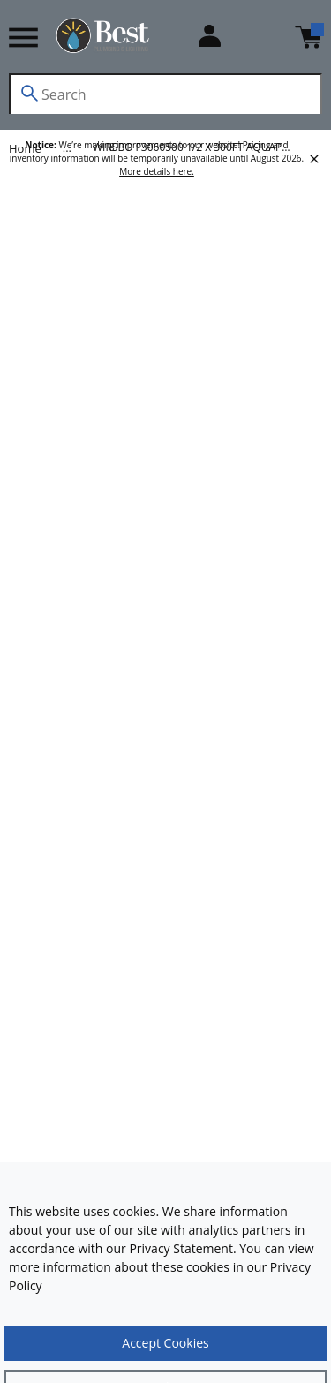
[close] (314, 159)
